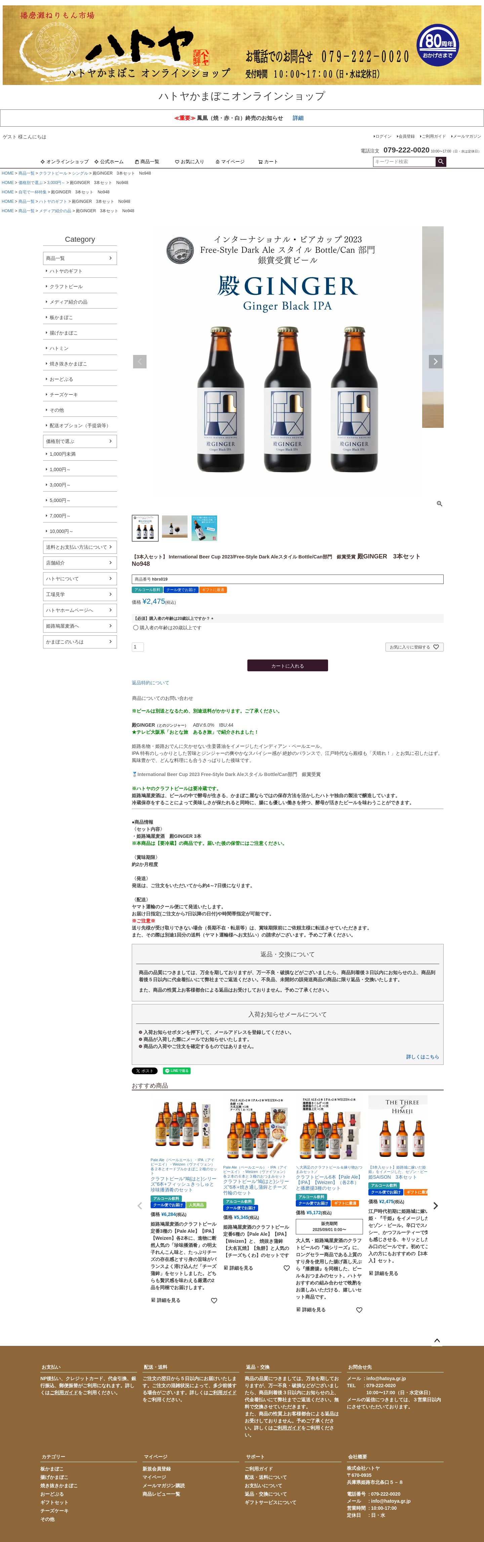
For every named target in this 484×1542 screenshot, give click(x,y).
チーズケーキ (64, 394)
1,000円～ (60, 469)
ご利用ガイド (434, 136)
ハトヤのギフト (53, 201)
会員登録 (407, 136)
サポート (255, 1456)
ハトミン (59, 348)
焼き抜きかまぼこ (68, 363)
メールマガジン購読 (164, 1485)
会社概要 (357, 1456)
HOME (8, 173)
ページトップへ (437, 1340)
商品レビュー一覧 (161, 1494)
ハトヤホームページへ (69, 610)
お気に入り (189, 161)
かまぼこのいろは (65, 641)
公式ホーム (109, 161)
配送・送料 (155, 1367)
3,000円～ (56, 182)
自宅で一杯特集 (32, 192)
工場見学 (55, 594)
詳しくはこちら (422, 1056)
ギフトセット (54, 1502)
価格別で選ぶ (30, 182)
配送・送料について (266, 1477)
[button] (140, 1205)
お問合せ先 (360, 1367)
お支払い (51, 1367)
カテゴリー (53, 1456)
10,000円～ (62, 531)
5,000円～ (60, 500)
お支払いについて (263, 1485)
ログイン (383, 136)
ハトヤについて (62, 578)
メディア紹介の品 (55, 211)
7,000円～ (60, 515)
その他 (57, 410)
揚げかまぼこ (64, 332)
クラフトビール (53, 173)
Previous (140, 361)
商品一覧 (146, 161)
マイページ (230, 161)
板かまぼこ (61, 317)
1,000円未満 (63, 454)
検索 (441, 162)
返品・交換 (258, 1367)
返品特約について (150, 682)
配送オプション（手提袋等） (80, 425)
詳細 (298, 118)
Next (435, 361)
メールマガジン (467, 136)
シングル (80, 173)
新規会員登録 (157, 1468)
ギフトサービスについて (270, 1502)
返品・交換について (266, 1494)
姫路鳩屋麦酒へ (62, 626)
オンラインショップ (64, 161)
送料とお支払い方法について (76, 547)
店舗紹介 (55, 562)
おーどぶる (61, 379)
